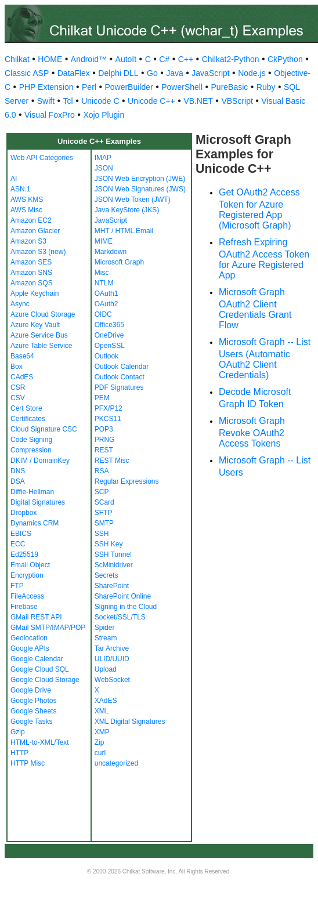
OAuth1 (106, 293)
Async (20, 304)
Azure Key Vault (35, 325)
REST (104, 450)
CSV (17, 398)
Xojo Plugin (103, 114)
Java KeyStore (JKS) (127, 210)
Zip (99, 742)
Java (174, 73)
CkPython (285, 59)
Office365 (109, 325)
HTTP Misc (27, 763)
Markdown (111, 252)
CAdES (21, 377)
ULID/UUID (112, 659)
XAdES (106, 701)
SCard (104, 502)
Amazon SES (31, 262)
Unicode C (100, 101)
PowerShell (182, 87)
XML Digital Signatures (130, 721)
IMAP (103, 158)
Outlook (106, 356)
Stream (106, 638)
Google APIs (29, 648)
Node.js (251, 73)
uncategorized (116, 763)
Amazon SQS (31, 283)
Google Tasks (31, 721)
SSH (102, 534)
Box (16, 366)
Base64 (22, 356)
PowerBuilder (128, 87)
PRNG (105, 440)
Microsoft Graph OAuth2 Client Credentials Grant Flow (255, 308)
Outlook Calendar (122, 366)
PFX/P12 (108, 408)
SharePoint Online (123, 596)
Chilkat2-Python (230, 59)
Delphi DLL (118, 73)
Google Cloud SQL (39, 669)
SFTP (104, 513)
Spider (105, 628)
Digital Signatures (37, 502)
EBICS (20, 534)
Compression (31, 450)
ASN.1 (20, 189)
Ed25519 (24, 554)
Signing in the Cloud (126, 607)
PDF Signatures (119, 387)
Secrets (106, 575)
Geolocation (29, 638)
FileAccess (27, 596)
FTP (17, 586)
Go (152, 73)
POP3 (104, 429)
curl (100, 753)
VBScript (236, 101)
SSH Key (109, 544)
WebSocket (112, 680)
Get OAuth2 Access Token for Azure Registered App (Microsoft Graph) (259, 208)
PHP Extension (46, 87)
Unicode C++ (151, 101)
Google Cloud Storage (45, 680)
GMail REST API (36, 617)
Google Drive (30, 690)
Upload (106, 669)
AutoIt (126, 59)
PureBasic (229, 87)
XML (102, 711)
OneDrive (109, 335)
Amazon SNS (31, 273)
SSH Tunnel (113, 554)
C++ (185, 59)
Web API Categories (41, 158)
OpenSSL (110, 346)
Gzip (17, 732)
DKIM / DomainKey (40, 460)
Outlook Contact (119, 377)
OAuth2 (106, 304)
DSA (17, 481)
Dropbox (23, 513)
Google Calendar (36, 659)
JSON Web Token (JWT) (133, 199)
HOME (50, 59)
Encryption (27, 575)
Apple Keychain (34, 293)
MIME (104, 241)
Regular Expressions (127, 481)
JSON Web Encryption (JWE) (140, 179)
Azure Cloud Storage (42, 314)
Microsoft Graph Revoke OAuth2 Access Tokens (252, 432)
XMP (102, 732)
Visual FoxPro (49, 114)
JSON (104, 168)
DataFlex (73, 73)
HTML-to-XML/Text (39, 742)
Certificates (27, 419)
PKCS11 (108, 419)
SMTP (104, 523)
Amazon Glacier (35, 231)
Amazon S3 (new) (38, 252)
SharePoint (112, 586)
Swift (46, 101)
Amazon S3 (28, 241)
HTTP (19, 753)
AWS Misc (26, 210)
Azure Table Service (41, 346)
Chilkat (17, 59)
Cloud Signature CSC (43, 429)
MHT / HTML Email (124, 231)
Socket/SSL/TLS (120, 617)
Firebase (24, 607)
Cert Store (26, 408)
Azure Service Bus (39, 335)
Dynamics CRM (34, 523)
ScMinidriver (114, 565)
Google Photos (33, 701)
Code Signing (31, 440)
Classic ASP (27, 73)
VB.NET (198, 101)
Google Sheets (33, 711)
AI (13, 179)
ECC (17, 544)
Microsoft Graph (119, 262)
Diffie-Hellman (32, 492)
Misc (102, 273)
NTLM (104, 283)
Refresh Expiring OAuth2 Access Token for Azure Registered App (264, 258)
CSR (17, 387)
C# (164, 59)
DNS (17, 471)
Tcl (68, 101)
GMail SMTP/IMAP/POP (47, 628)
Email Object (30, 565)
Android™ (89, 59)
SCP (102, 492)
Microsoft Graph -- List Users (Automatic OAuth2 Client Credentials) (264, 358)
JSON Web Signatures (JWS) (140, 189)
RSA (102, 471)
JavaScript (210, 73)
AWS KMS (26, 199)
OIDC (103, 314)
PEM (102, 398)
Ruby (266, 87)
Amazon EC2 (31, 220)
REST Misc (112, 460)
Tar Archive (112, 648)
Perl (89, 87)
